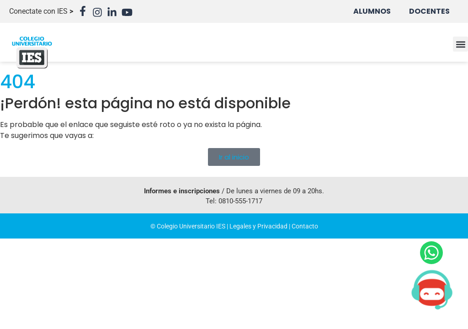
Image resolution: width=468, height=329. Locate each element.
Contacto (305, 226)
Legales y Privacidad (258, 226)
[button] (460, 44)
